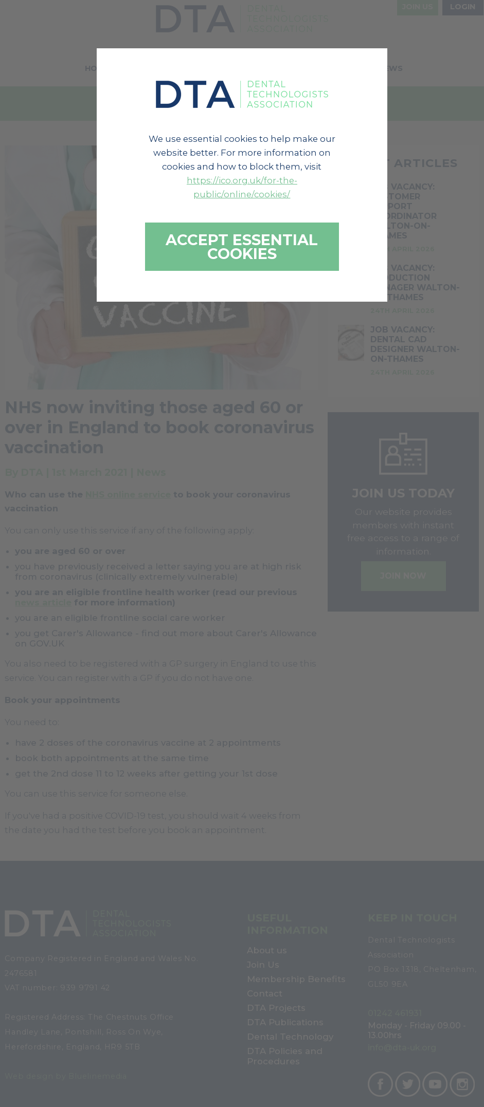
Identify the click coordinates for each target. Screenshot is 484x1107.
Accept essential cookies (242, 247)
